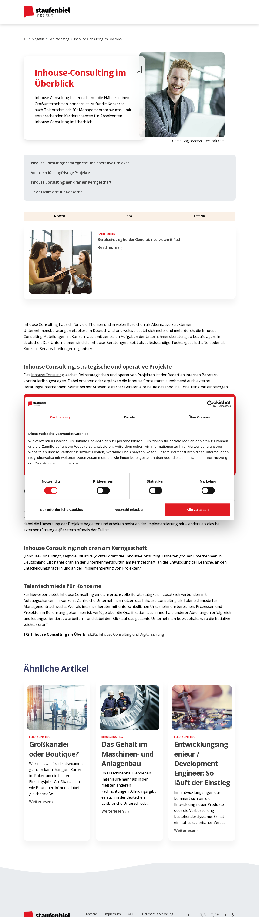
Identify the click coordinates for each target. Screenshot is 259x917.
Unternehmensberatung (166, 336)
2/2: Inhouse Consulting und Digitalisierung (128, 634)
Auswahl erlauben (129, 510)
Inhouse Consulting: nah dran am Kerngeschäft (71, 182)
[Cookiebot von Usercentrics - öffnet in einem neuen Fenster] (210, 403)
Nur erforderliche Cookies (61, 510)
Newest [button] (60, 216)
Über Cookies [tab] (199, 417)
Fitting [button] (199, 216)
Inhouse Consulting (47, 374)
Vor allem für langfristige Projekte (60, 172)
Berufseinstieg (59, 39)
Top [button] (130, 216)
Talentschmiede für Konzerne (57, 191)
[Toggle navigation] (230, 12)
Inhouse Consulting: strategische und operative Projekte (80, 162)
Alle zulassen (197, 510)
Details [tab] (129, 417)
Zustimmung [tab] (60, 417)
